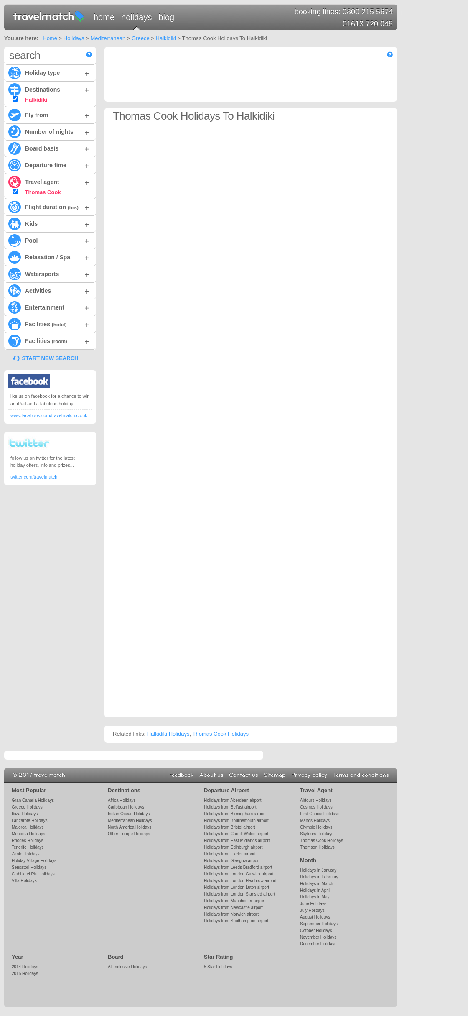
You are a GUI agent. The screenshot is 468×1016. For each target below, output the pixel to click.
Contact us (243, 775)
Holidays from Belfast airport (230, 807)
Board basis (48, 148)
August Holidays (315, 917)
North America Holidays (129, 827)
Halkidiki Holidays (168, 734)
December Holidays (318, 944)
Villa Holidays (24, 880)
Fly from (48, 114)
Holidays (136, 17)
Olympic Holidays (316, 827)
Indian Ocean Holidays (129, 813)
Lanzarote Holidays (29, 820)
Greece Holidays (27, 807)
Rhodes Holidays (27, 840)
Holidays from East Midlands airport (237, 840)
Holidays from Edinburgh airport (233, 847)
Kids (48, 223)
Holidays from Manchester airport (234, 900)
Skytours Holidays (316, 834)
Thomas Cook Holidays (221, 734)
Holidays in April (315, 890)
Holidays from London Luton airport (236, 887)
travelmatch (49, 16)
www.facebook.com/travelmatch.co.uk (48, 415)
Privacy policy (309, 775)
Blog (166, 17)
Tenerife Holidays (28, 847)
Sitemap (274, 775)
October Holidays (316, 930)
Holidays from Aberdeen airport (233, 800)
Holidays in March (316, 883)
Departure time (48, 165)
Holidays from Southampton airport (236, 921)
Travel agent (48, 181)
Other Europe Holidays (129, 834)
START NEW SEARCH (50, 358)
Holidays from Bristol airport (229, 827)
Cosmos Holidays (316, 807)
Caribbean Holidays (126, 807)
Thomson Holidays (317, 847)
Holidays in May (314, 897)
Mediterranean (107, 38)
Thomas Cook (37, 192)
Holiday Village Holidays (34, 860)
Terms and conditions (361, 775)
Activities (48, 290)
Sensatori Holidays (29, 867)
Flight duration (48, 206)
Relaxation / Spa (48, 257)
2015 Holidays (25, 973)
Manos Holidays (315, 820)
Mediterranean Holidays (130, 820)
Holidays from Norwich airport (231, 914)
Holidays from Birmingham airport (235, 813)
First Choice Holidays (319, 813)
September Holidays (319, 923)
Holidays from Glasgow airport (232, 860)
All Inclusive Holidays (127, 967)
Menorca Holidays (28, 834)
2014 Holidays (25, 967)
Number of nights (48, 131)
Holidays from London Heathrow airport (240, 880)
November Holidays (318, 937)
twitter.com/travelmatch (33, 476)
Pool (48, 240)
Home (104, 17)
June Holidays (313, 903)
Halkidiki (166, 38)
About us (211, 775)
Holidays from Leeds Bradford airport (238, 867)
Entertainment (48, 307)
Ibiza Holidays (25, 813)
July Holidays (312, 910)
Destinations (48, 89)
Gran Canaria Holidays (33, 800)
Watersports (48, 273)
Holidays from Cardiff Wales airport (236, 834)
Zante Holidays (26, 854)
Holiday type (48, 72)
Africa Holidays (122, 800)
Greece (141, 38)
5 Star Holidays (218, 967)
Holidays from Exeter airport (230, 854)
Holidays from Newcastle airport (233, 907)
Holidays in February (319, 877)
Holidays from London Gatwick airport (238, 874)
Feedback (181, 775)
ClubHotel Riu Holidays (33, 874)
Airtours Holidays (315, 800)
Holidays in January (318, 870)
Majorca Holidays (28, 827)
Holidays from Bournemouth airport (236, 820)
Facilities (48, 324)
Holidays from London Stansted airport (239, 894)
